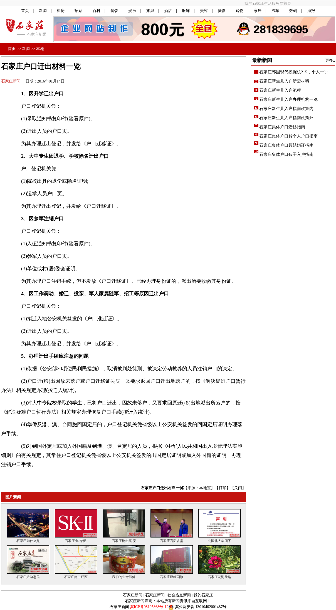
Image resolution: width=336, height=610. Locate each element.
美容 (204, 11)
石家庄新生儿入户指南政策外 (286, 118)
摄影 (222, 11)
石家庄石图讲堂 (171, 539)
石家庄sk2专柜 (76, 539)
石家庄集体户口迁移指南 (282, 127)
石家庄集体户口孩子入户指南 (286, 154)
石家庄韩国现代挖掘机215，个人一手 (293, 72)
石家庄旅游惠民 (28, 575)
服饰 (186, 11)
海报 (311, 11)
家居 (257, 11)
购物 (239, 11)
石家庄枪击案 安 (124, 539)
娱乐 (132, 11)
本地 (40, 49)
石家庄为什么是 (28, 539)
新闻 (43, 11)
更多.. (330, 60)
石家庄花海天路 (219, 575)
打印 (222, 488)
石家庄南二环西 (76, 575)
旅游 (150, 11)
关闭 (238, 488)
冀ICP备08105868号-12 (149, 607)
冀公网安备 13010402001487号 (201, 607)
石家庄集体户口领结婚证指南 (286, 145)
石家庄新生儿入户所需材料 (284, 81)
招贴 (78, 11)
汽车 (275, 11)
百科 (96, 11)
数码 (293, 11)
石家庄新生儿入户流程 (280, 90)
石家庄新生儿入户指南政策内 (286, 108)
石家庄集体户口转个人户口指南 (288, 136)
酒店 (168, 11)
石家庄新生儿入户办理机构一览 (288, 99)
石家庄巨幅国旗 (171, 575)
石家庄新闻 (11, 81)
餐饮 (114, 11)
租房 (61, 11)
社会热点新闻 (179, 595)
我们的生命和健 (124, 575)
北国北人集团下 (219, 539)
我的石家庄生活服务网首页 (267, 3)
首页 (25, 11)
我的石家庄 (203, 595)
